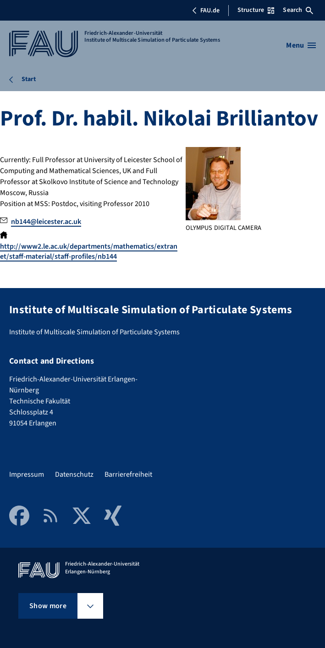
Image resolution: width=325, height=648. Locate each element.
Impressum (26, 474)
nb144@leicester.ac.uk (46, 222)
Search (298, 10)
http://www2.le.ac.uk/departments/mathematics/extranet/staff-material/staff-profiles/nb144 (88, 251)
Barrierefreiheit (128, 474)
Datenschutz (74, 474)
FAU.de (206, 10)
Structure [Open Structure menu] (255, 10)
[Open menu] (301, 45)
